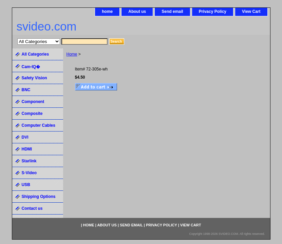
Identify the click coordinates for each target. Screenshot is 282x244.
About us (137, 11)
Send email (172, 11)
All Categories (35, 54)
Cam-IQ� (31, 66)
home (107, 11)
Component (33, 101)
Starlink (29, 161)
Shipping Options (39, 196)
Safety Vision (34, 78)
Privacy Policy (212, 11)
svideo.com (47, 26)
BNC (26, 89)
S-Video (29, 172)
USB (26, 184)
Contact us (32, 208)
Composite (32, 113)
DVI (25, 137)
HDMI (27, 149)
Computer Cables (38, 125)
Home (72, 54)
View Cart (251, 11)
